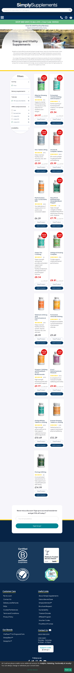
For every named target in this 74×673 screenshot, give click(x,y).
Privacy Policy (8, 600)
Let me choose (32, 670)
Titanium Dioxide (45, 596)
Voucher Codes (44, 603)
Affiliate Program (45, 600)
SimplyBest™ (8, 620)
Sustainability (43, 593)
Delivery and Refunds (10, 586)
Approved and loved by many (37, 27)
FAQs (5, 589)
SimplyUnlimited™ (45, 586)
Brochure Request (45, 589)
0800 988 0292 (43, 617)
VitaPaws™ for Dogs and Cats (14, 617)
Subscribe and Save (46, 582)
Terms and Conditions (11, 596)
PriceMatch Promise (46, 607)
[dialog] (37, 667)
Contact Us (7, 582)
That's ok (68, 670)
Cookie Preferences (10, 593)
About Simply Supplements (48, 579)
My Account (7, 579)
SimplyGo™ (7, 624)
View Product (41, 118)
